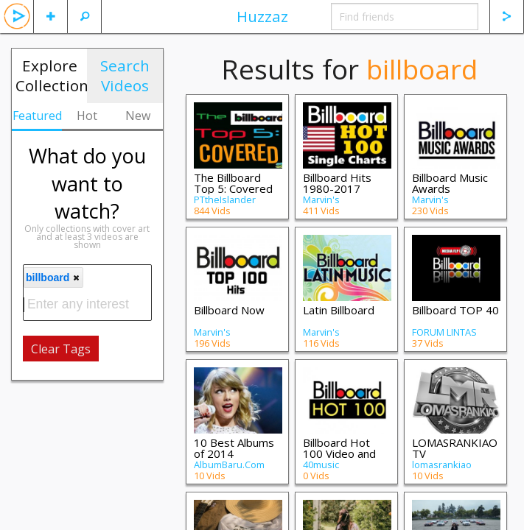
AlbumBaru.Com (229, 464)
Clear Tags (61, 349)
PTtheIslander (225, 199)
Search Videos (125, 75)
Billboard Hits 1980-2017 (337, 183)
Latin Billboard (338, 310)
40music (321, 464)
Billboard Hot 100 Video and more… (339, 453)
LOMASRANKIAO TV (454, 448)
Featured (37, 115)
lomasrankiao (442, 464)
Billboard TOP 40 (455, 310)
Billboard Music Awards (450, 183)
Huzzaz (262, 16)
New (137, 115)
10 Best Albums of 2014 (234, 448)
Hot (87, 115)
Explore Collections (51, 75)
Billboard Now (229, 310)
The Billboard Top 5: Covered (233, 183)
